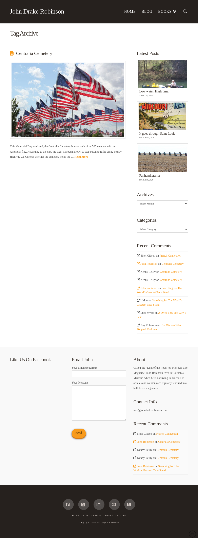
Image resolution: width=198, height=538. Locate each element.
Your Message (99, 385)
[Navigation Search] (183, 11)
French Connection (170, 255)
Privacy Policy (103, 515)
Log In (121, 515)
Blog (86, 515)
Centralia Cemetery (34, 53)
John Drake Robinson (37, 11)
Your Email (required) (99, 371)
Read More (81, 156)
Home (75, 515)
